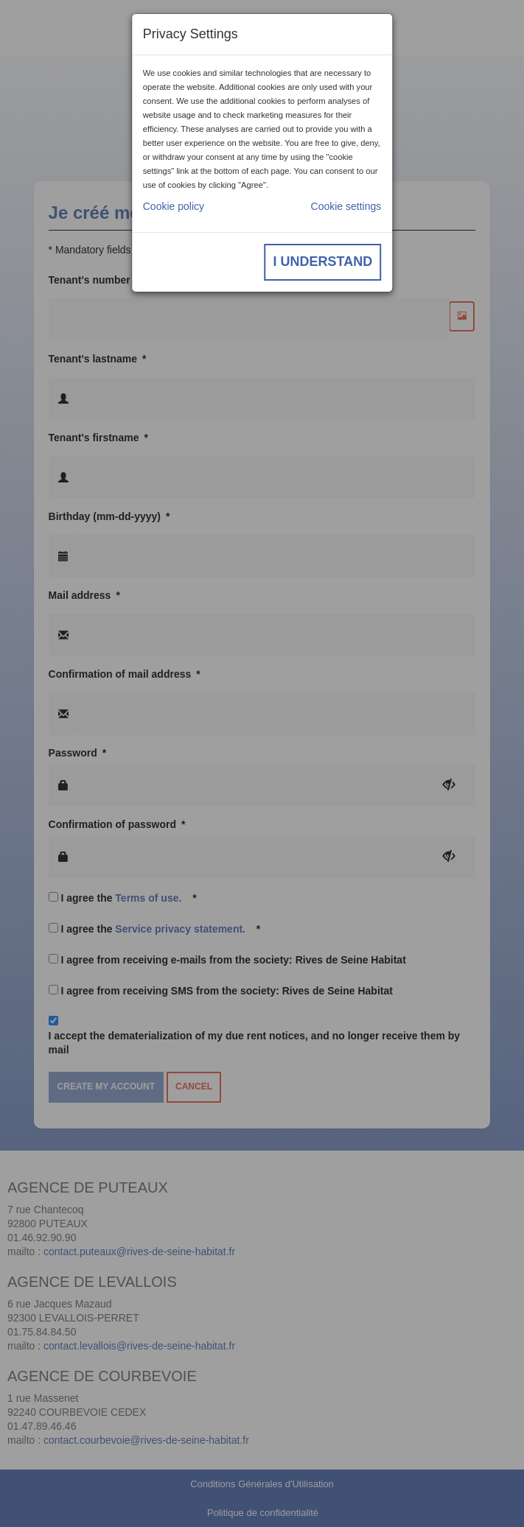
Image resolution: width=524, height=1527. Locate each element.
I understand (323, 261)
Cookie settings (346, 206)
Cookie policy (173, 206)
